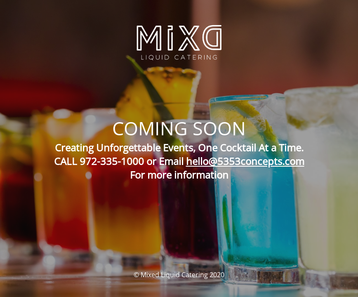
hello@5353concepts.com (245, 161)
